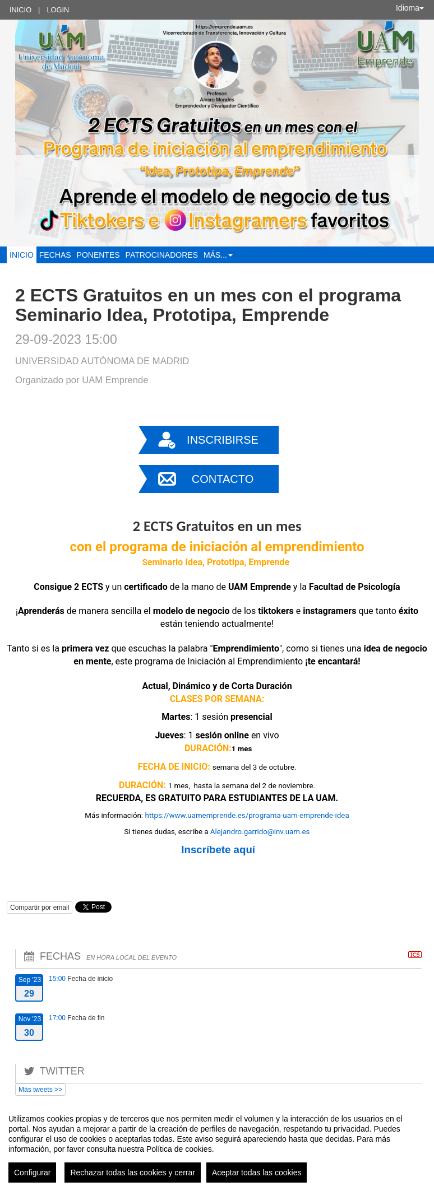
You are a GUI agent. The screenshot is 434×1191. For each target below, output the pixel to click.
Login (58, 10)
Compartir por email (39, 907)
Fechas (55, 254)
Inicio (20, 10)
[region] (217, 1144)
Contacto (222, 479)
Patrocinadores (162, 254)
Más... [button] (218, 254)
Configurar (32, 1172)
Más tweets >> (40, 1090)
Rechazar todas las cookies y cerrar (132, 1172)
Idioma (410, 7)
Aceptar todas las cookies (257, 1172)
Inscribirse (222, 440)
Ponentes (98, 254)
